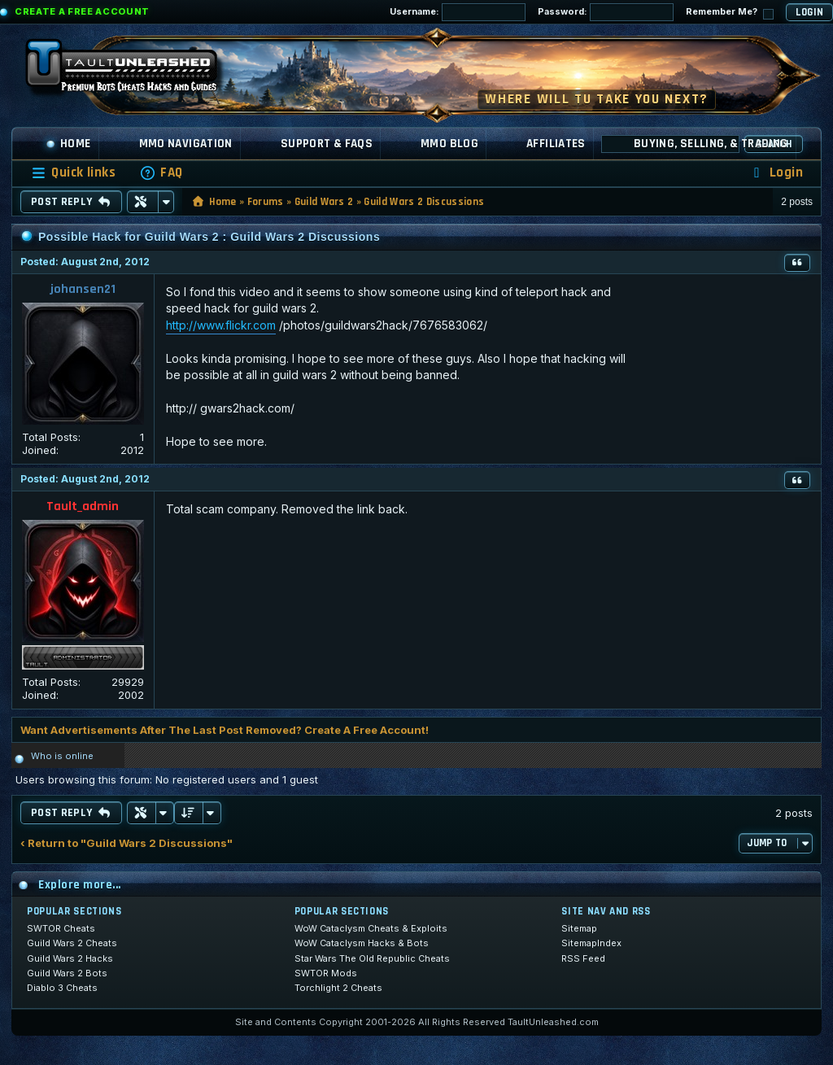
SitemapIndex (591, 943)
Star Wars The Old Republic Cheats (372, 958)
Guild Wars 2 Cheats (72, 943)
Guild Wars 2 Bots (67, 973)
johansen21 (83, 289)
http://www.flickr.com (221, 325)
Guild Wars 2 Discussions (424, 201)
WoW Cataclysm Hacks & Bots (361, 943)
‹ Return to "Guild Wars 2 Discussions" (126, 843)
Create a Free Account (82, 11)
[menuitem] (161, 173)
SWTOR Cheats (61, 928)
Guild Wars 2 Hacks (70, 958)
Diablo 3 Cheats (62, 987)
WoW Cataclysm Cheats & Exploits (370, 928)
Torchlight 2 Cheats (338, 987)
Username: (458, 12)
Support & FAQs (327, 143)
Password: (606, 12)
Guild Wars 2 (324, 201)
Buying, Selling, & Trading (711, 143)
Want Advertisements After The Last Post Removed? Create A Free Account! (224, 729)
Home (68, 143)
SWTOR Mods (325, 973)
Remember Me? (730, 13)
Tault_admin (82, 506)
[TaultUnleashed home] (133, 70)
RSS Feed (583, 958)
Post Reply (71, 201)
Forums (265, 201)
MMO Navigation (186, 143)
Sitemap (579, 928)
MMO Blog (449, 143)
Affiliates (556, 143)
